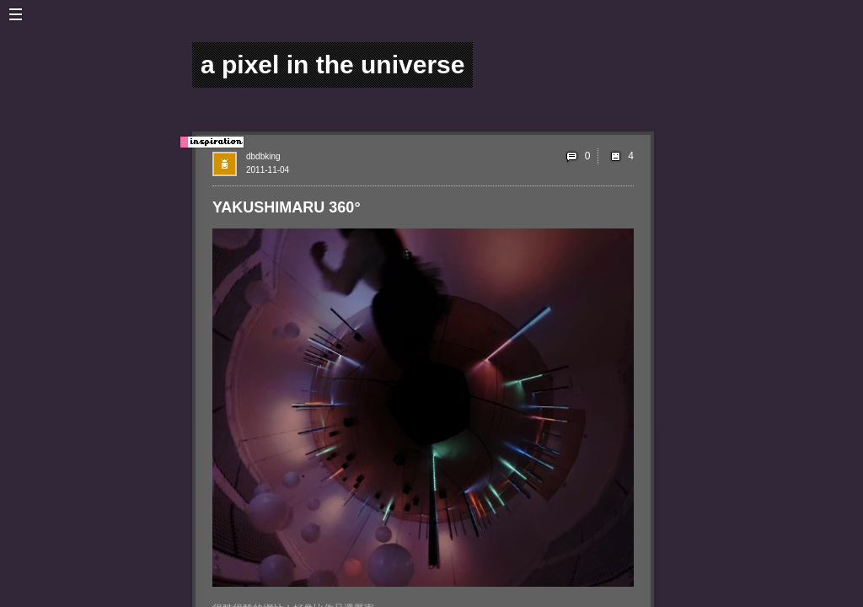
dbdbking (263, 156)
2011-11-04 (267, 170)
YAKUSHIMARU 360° (286, 207)
